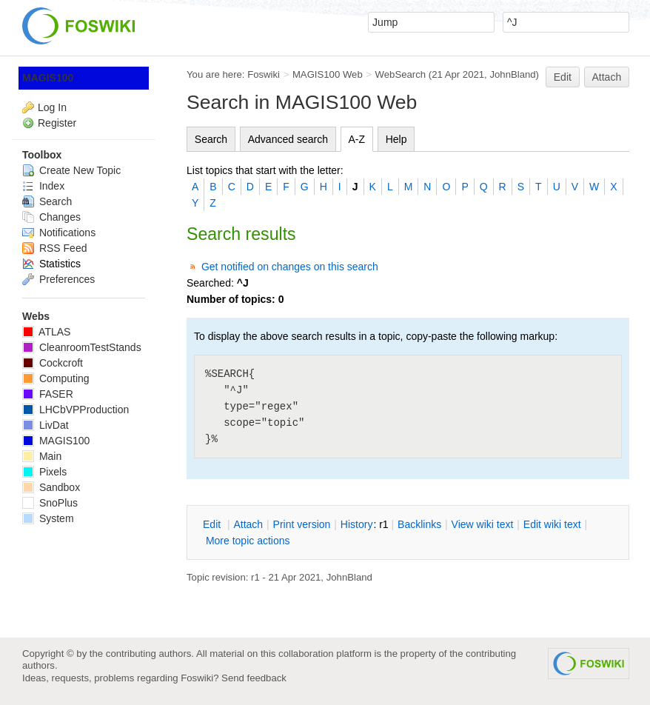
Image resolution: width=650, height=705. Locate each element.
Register (57, 123)
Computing (56, 378)
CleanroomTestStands (81, 347)
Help (396, 139)
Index (43, 186)
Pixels (44, 472)
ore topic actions (248, 541)
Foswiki (263, 74)
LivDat (45, 425)
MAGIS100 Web (327, 74)
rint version (302, 524)
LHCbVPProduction (75, 409)
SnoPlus (50, 503)
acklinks (419, 524)
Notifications (59, 232)
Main (41, 456)
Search (211, 139)
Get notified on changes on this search (289, 267)
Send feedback (254, 678)
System (48, 518)
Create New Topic (71, 170)
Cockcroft (52, 363)
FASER (47, 394)
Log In (52, 107)
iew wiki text (483, 524)
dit (213, 524)
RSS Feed (54, 248)
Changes (51, 217)
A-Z (357, 139)
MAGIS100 (47, 78)
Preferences (58, 279)
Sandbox (51, 487)
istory (357, 524)
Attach (607, 77)
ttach (248, 524)
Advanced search (288, 139)
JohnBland (512, 74)
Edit (563, 77)
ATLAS (46, 332)
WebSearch (400, 74)
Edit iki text (552, 524)
